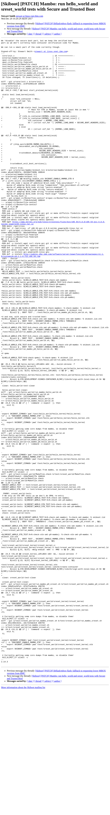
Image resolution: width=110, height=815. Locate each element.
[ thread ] (38, 34)
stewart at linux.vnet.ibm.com (29, 16)
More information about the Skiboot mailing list (23, 812)
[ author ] (57, 34)
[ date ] (30, 34)
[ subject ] (47, 34)
